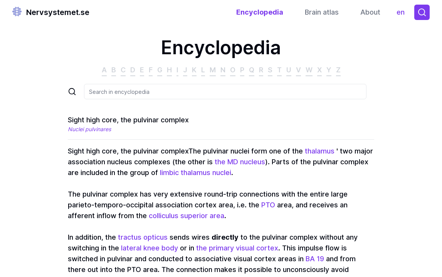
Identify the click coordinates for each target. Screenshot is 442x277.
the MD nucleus (240, 162)
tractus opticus (143, 237)
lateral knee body (149, 248)
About (370, 12)
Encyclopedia (259, 12)
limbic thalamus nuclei (195, 173)
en (402, 14)
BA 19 (315, 259)
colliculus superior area (186, 216)
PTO (268, 205)
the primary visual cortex (237, 248)
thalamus (319, 151)
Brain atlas (322, 12)
